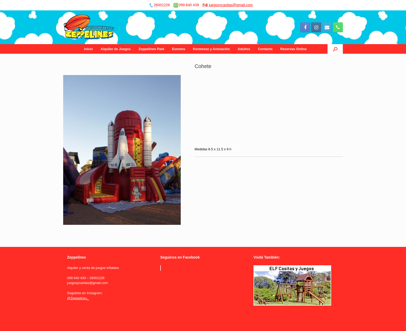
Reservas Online (293, 49)
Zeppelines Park (151, 49)
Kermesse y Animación (211, 49)
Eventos (178, 49)
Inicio (88, 49)
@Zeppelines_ (78, 298)
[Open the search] (335, 49)
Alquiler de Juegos (116, 49)
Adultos (244, 49)
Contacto (265, 49)
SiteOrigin (199, 320)
